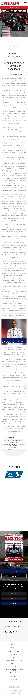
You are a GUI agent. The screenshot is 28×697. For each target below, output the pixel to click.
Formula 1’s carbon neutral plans (14, 450)
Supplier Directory (14, 651)
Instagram (14, 678)
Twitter (14, 48)
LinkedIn (14, 49)
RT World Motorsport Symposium (14, 659)
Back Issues (14, 656)
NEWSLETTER (14, 7)
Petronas (20, 453)
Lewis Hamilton (10, 453)
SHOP (14, 657)
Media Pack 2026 (14, 665)
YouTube (14, 679)
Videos (14, 666)
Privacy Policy (14, 672)
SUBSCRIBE (14, 603)
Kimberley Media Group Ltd (14, 660)
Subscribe (14, 576)
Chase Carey (14, 442)
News (14, 645)
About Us (14, 644)
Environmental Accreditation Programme (14, 445)
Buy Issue (14, 571)
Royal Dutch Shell (14, 455)
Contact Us (14, 663)
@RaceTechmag (8, 632)
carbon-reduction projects (13, 440)
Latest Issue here (14, 653)
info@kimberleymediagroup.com (16, 693)
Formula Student (14, 647)
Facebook (14, 46)
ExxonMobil (14, 447)
